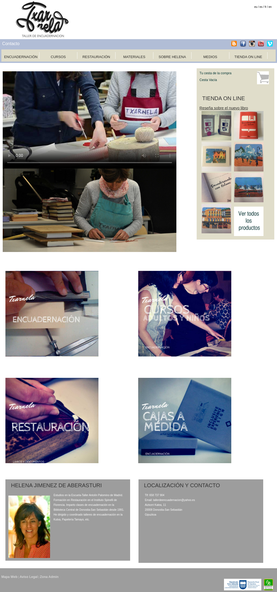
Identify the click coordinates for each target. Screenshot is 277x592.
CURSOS (58, 57)
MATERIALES (134, 57)
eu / (256, 6)
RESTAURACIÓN (96, 57)
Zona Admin (49, 577)
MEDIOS (210, 57)
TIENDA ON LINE (248, 57)
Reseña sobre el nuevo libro (224, 108)
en (270, 6)
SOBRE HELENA (172, 57)
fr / (266, 6)
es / (262, 6)
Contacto (10, 43)
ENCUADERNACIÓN (21, 57)
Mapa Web (9, 577)
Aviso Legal (28, 577)
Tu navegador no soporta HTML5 (89, 120)
